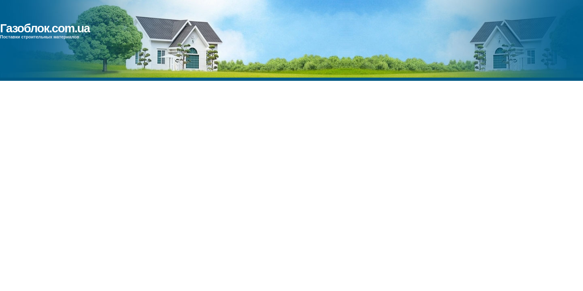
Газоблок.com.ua (45, 28)
